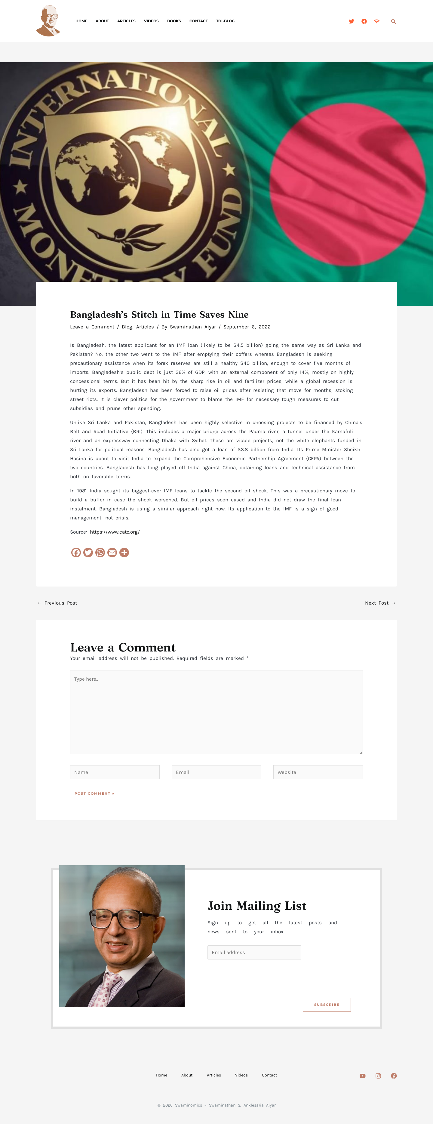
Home (81, 21)
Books (169, 21)
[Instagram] (378, 1076)
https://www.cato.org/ (115, 532)
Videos (147, 21)
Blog (127, 327)
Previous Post (57, 603)
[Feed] (376, 21)
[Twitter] (351, 21)
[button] (393, 21)
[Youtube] (363, 1076)
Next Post (380, 603)
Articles (123, 21)
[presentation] (253, 977)
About (100, 21)
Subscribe (326, 1005)
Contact (192, 21)
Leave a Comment (92, 327)
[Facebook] (364, 21)
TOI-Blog (217, 21)
